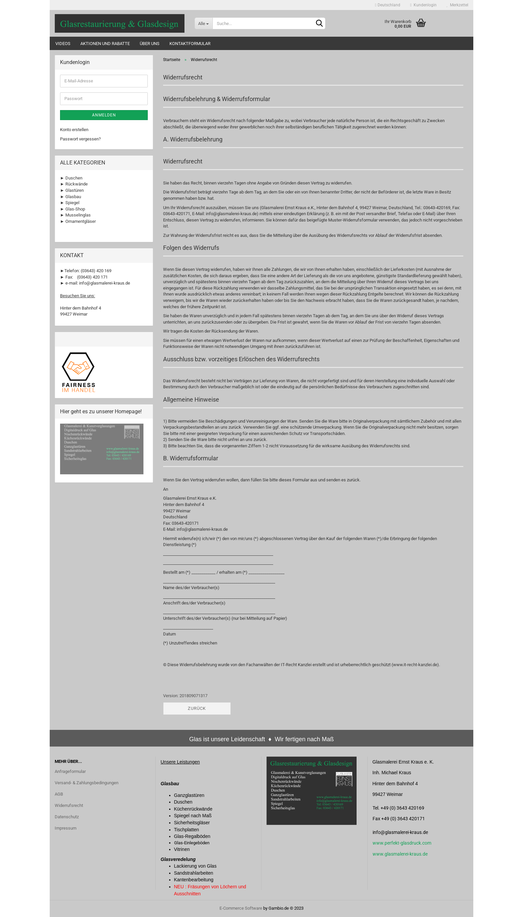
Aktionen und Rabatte (105, 43)
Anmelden (104, 115)
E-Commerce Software (240, 908)
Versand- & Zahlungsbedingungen (86, 782)
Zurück (197, 708)
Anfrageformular (70, 771)
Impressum (65, 828)
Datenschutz (67, 816)
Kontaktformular (189, 43)
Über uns (149, 43)
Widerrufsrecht (69, 805)
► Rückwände (74, 183)
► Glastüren (72, 190)
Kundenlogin (423, 5)
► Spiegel (69, 202)
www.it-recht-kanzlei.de (415, 664)
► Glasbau (70, 196)
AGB (59, 794)
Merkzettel (457, 5)
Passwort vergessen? (80, 138)
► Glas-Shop (72, 208)
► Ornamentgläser (78, 221)
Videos (62, 43)
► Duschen (71, 177)
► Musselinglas (75, 214)
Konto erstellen (74, 129)
